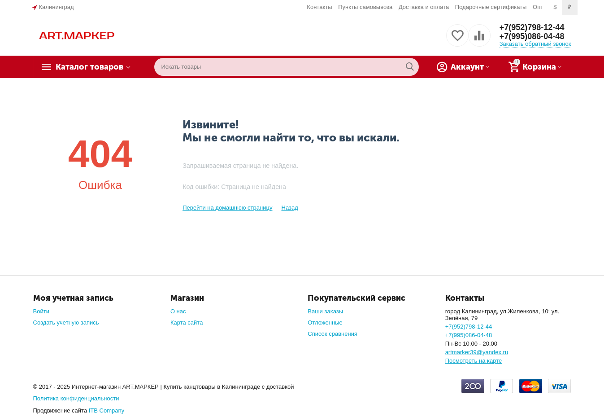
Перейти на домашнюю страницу (227, 207)
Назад (289, 207)
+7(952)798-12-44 (532, 27)
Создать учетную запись (66, 322)
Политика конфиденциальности (76, 398)
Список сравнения (332, 333)
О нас (178, 311)
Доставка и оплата (424, 7)
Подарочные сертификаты (491, 7)
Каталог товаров (89, 66)
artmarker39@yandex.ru (476, 352)
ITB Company (107, 410)
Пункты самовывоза (365, 7)
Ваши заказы (325, 311)
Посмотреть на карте (473, 360)
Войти (41, 311)
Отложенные (325, 322)
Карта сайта (186, 322)
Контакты (319, 7)
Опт (538, 7)
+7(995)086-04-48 (532, 36)
